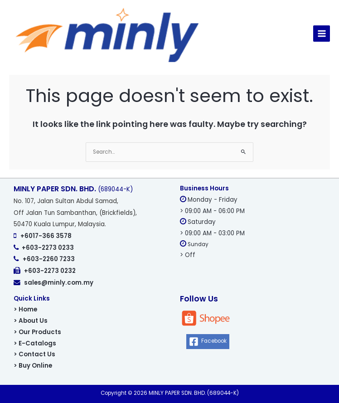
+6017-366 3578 (46, 236)
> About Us (31, 320)
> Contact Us (34, 354)
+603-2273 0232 (50, 271)
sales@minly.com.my (58, 282)
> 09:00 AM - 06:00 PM (212, 211)
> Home (25, 309)
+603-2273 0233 (48, 247)
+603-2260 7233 (49, 259)
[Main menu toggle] (321, 33)
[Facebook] (207, 341)
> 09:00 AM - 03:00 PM (212, 233)
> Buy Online (33, 365)
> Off (187, 255)
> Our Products (37, 332)
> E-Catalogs (35, 343)
